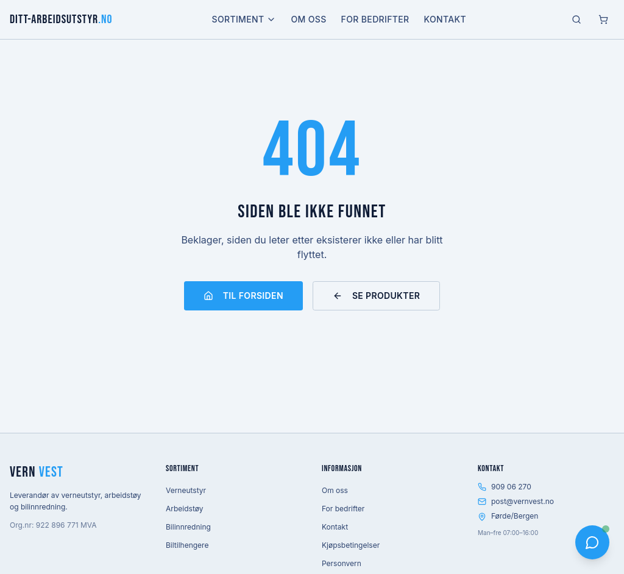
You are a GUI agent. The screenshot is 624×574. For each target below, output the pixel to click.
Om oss (308, 19)
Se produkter (376, 295)
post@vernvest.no (516, 501)
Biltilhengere (187, 545)
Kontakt (445, 19)
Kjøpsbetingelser (351, 545)
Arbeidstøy (184, 508)
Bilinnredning (188, 526)
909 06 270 (504, 486)
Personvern (341, 563)
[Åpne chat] (592, 542)
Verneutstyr (186, 490)
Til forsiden (243, 295)
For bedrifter (375, 19)
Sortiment (244, 19)
